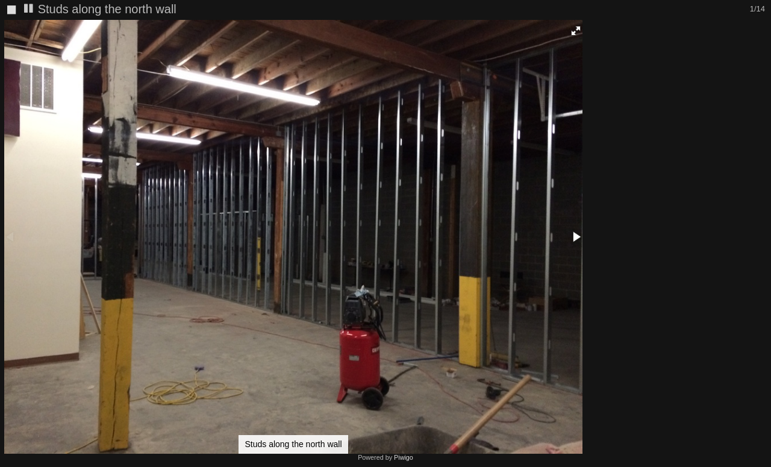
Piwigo (403, 457)
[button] (575, 30)
